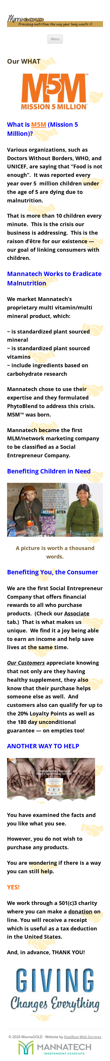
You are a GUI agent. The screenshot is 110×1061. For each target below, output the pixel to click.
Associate (76, 613)
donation (80, 911)
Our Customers (26, 662)
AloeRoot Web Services (82, 1036)
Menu (55, 39)
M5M (38, 124)
